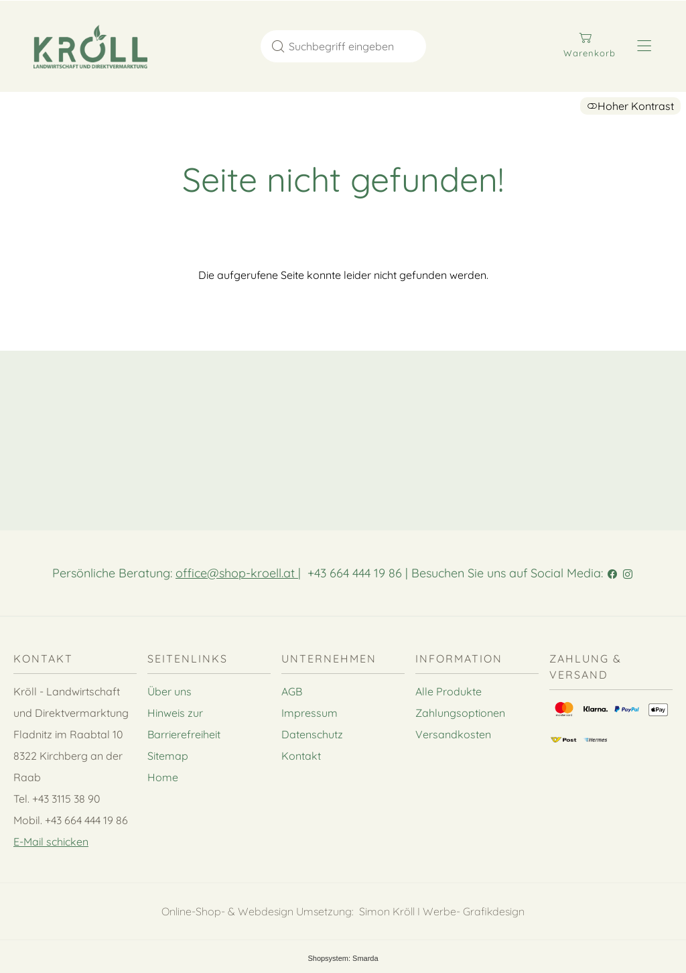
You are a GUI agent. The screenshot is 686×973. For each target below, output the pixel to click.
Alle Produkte (448, 691)
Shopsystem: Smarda (342, 958)
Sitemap (167, 755)
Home (162, 777)
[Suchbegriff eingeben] (356, 46)
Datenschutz (312, 734)
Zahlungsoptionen (460, 713)
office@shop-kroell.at (237, 573)
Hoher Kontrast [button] (630, 106)
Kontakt (301, 755)
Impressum (309, 713)
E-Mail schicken (50, 841)
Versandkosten (453, 734)
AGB (291, 691)
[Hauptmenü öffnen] (644, 46)
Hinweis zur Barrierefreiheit (183, 723)
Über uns (169, 691)
